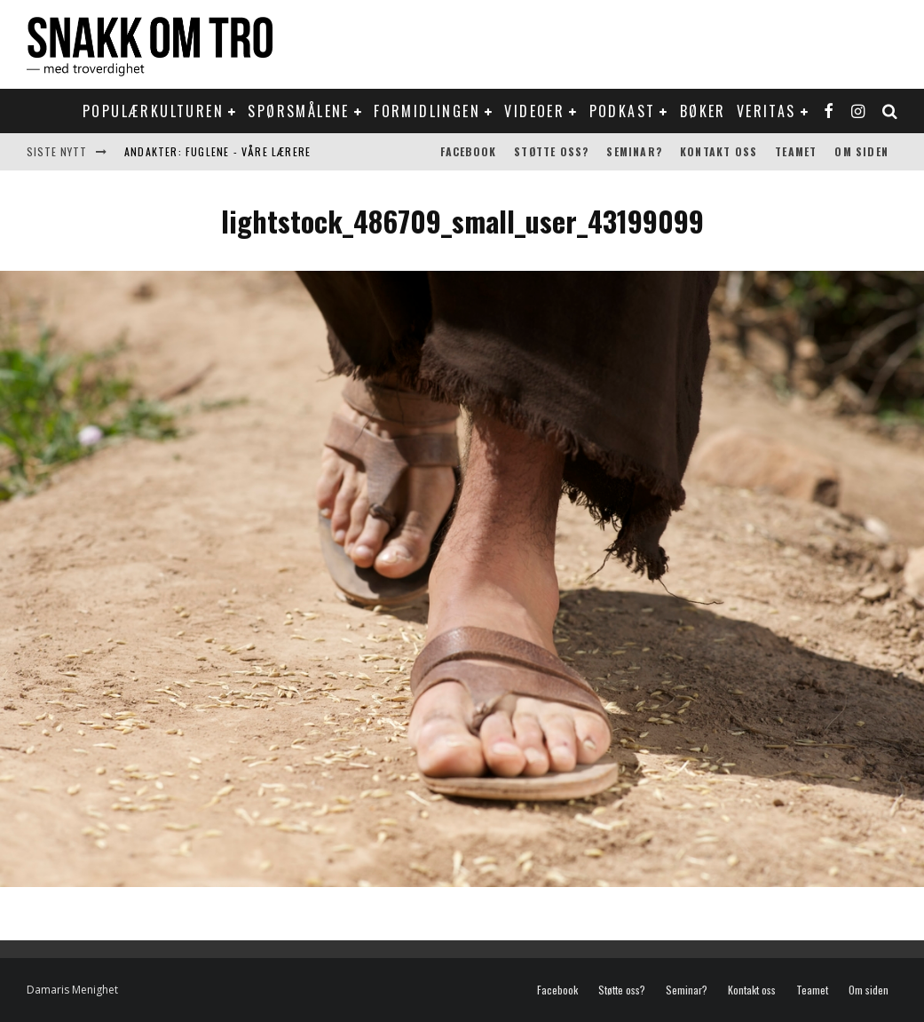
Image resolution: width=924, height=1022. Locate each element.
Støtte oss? (551, 151)
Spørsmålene (298, 111)
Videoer (534, 111)
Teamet (796, 151)
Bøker (703, 111)
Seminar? (634, 151)
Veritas (766, 111)
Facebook (468, 151)
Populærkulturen (153, 111)
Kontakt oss (718, 151)
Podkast (622, 111)
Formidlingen (427, 111)
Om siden (861, 151)
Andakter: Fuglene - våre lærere (217, 151)
